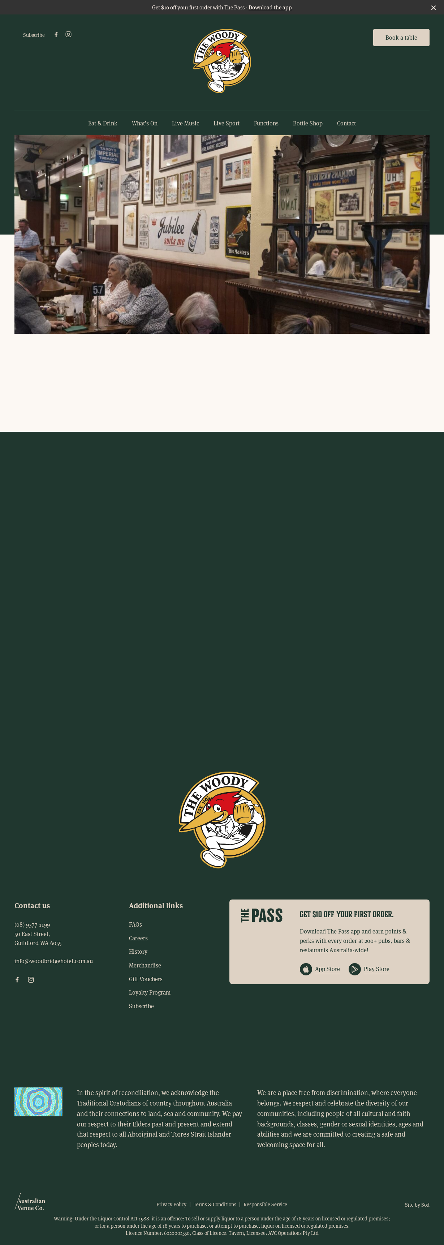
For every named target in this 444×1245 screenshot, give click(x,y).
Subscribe (34, 34)
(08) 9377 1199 (32, 924)
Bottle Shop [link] (308, 123)
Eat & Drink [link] (102, 123)
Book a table (401, 37)
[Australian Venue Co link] (29, 1204)
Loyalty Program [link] (150, 992)
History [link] (138, 951)
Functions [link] (266, 123)
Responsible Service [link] (265, 1204)
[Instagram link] (68, 34)
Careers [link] (138, 938)
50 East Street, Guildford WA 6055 (37, 938)
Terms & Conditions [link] (215, 1204)
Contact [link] (346, 123)
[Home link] (222, 61)
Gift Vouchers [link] (146, 979)
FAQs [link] (135, 924)
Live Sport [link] (227, 123)
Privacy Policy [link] (171, 1204)
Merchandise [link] (145, 965)
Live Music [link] (185, 123)
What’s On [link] (145, 123)
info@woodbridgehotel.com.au (53, 961)
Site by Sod (417, 1204)
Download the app (270, 7)
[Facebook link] (56, 34)
